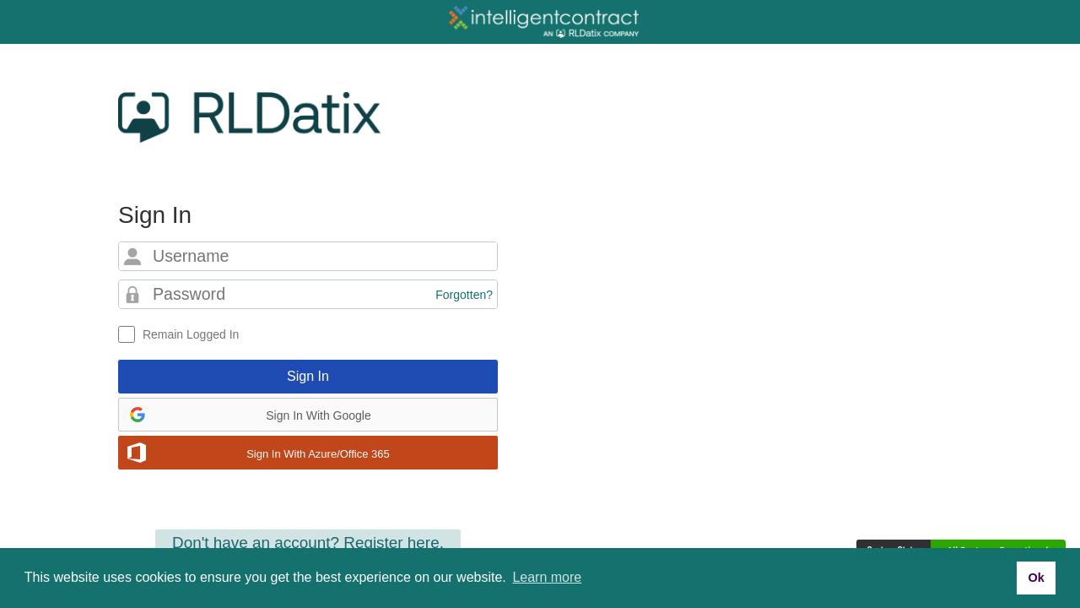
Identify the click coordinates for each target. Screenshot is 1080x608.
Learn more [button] (546, 577)
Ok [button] (1036, 577)
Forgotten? (464, 294)
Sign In (308, 375)
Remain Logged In (191, 334)
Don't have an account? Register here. (308, 542)
